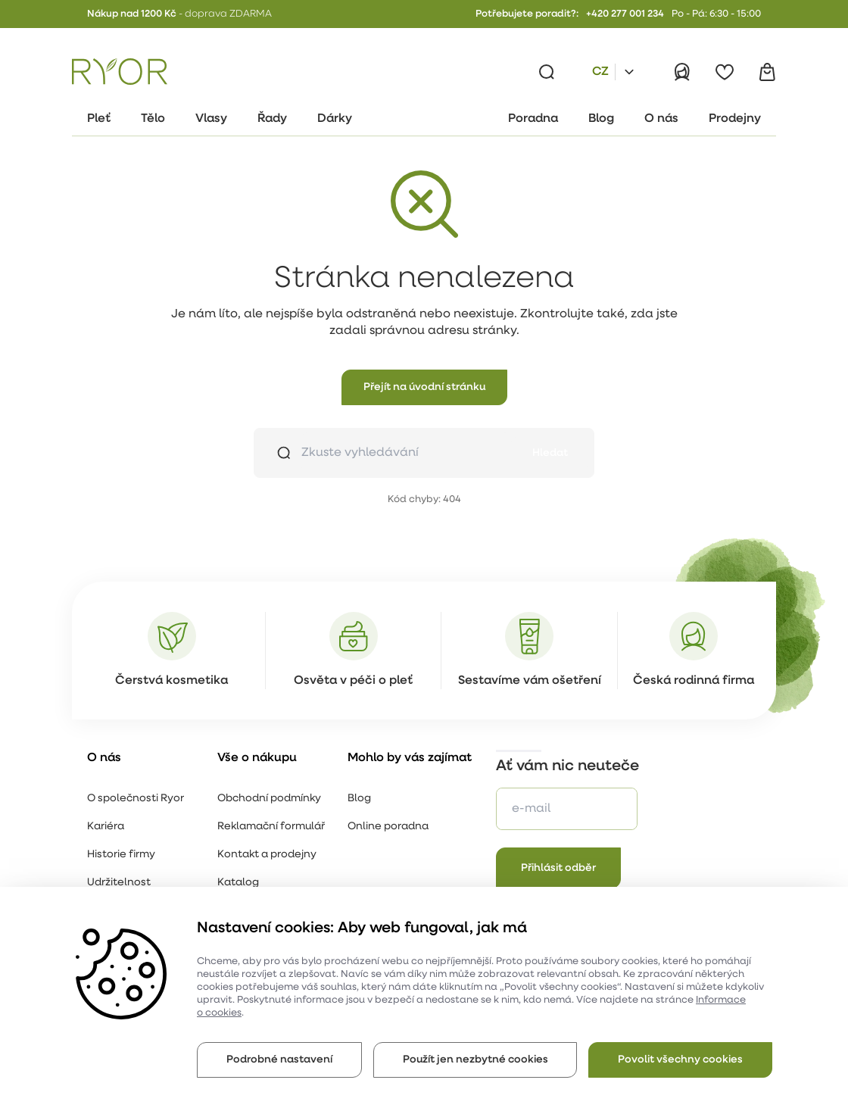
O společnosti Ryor (135, 798)
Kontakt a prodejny (266, 854)
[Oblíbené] (725, 72)
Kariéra (105, 826)
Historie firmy (121, 854)
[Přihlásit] (682, 72)
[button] (424, 387)
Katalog (238, 882)
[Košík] (767, 72)
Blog (359, 798)
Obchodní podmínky (269, 798)
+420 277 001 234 (625, 14)
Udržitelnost (119, 882)
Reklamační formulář (271, 826)
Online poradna (388, 826)
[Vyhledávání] (547, 72)
